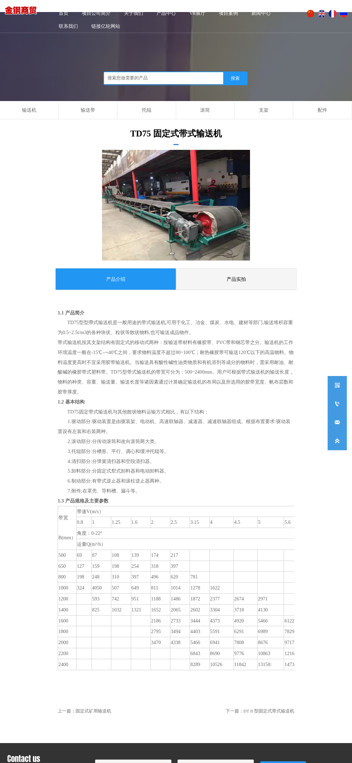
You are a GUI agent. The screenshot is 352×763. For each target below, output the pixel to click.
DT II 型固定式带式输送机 (268, 711)
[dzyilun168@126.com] (337, 422)
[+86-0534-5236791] (337, 404)
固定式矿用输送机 (93, 711)
